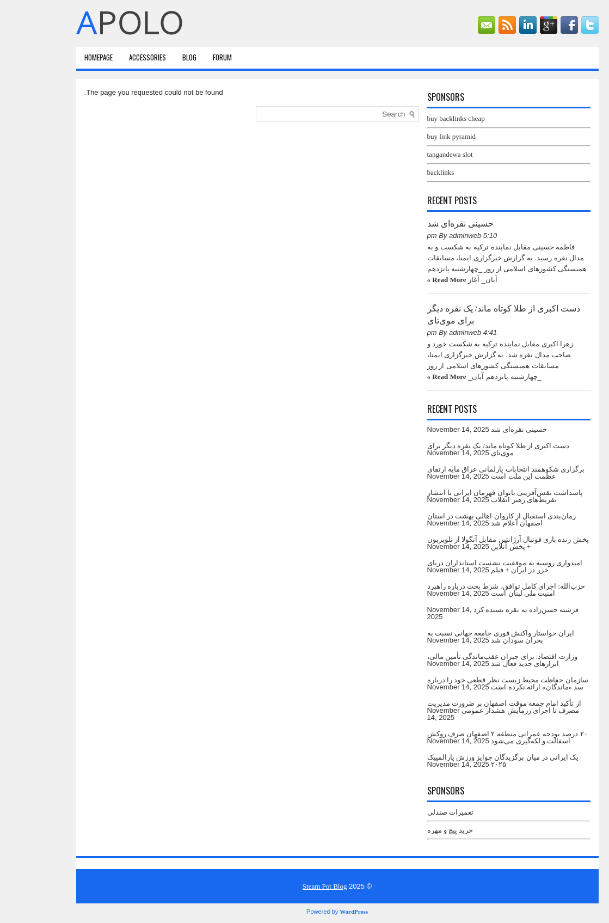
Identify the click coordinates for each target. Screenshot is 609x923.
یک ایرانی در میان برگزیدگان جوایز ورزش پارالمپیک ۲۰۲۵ (470, 760)
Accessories (114, 57)
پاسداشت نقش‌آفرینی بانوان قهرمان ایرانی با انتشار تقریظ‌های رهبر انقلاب (473, 496)
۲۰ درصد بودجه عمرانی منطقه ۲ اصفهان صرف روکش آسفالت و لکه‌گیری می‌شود (475, 737)
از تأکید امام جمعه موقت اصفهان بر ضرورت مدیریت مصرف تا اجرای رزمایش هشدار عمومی (472, 706)
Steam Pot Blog (292, 886)
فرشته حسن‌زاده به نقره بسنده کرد (493, 610)
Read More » (414, 280)
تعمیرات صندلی (418, 812)
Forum (189, 57)
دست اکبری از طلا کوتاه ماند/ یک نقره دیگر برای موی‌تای (466, 449)
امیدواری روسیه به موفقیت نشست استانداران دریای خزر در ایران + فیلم (472, 566)
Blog (157, 57)
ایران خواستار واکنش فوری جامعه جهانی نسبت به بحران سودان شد (468, 636)
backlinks (408, 172)
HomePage (66, 57)
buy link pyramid (419, 136)
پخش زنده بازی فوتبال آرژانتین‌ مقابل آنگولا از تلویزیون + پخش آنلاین (475, 543)
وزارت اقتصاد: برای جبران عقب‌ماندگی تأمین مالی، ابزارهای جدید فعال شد (470, 660)
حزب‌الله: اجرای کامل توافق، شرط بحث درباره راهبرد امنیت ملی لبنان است (473, 589)
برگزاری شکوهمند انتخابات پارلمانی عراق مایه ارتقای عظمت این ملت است (473, 472)
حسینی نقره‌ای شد (428, 223)
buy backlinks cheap (423, 118)
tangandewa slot (417, 154)
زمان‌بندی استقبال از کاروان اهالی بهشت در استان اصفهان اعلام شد (469, 519)
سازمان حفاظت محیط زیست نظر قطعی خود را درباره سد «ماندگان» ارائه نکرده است (475, 683)
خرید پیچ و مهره (418, 830)
